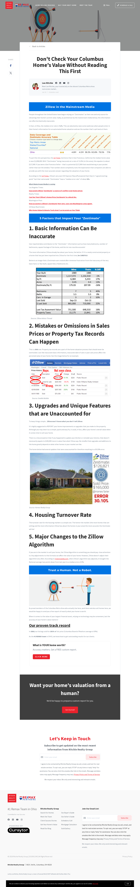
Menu (106, 5)
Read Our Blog (45, 828)
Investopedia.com (61, 559)
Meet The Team (86, 5)
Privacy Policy (127, 856)
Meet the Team (46, 817)
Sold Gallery (65, 828)
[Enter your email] (65, 757)
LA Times (56, 158)
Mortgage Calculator (69, 824)
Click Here (41, 656)
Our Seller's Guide (67, 817)
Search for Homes (47, 813)
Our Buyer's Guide (67, 813)
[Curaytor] (19, 832)
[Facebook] (9, 819)
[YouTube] (17, 819)
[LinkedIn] (13, 819)
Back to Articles (38, 46)
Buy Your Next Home (67, 5)
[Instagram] (22, 819)
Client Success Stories (48, 820)
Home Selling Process (45, 5)
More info (95, 884)
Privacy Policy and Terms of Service (87, 774)
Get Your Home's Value (48, 824)
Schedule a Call (66, 820)
